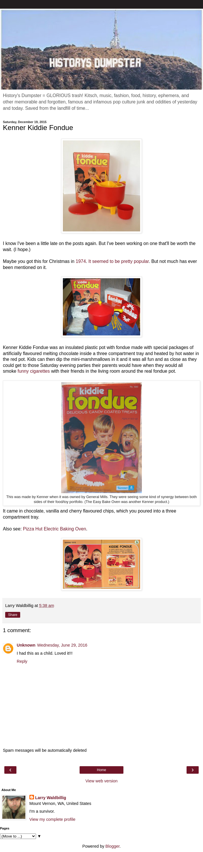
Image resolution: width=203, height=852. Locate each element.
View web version (101, 781)
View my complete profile (52, 819)
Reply (22, 661)
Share (12, 615)
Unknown (26, 645)
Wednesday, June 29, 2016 (62, 645)
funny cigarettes (34, 371)
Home (101, 770)
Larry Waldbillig (50, 797)
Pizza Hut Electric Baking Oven (54, 528)
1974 (81, 261)
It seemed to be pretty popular (119, 261)
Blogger (113, 846)
